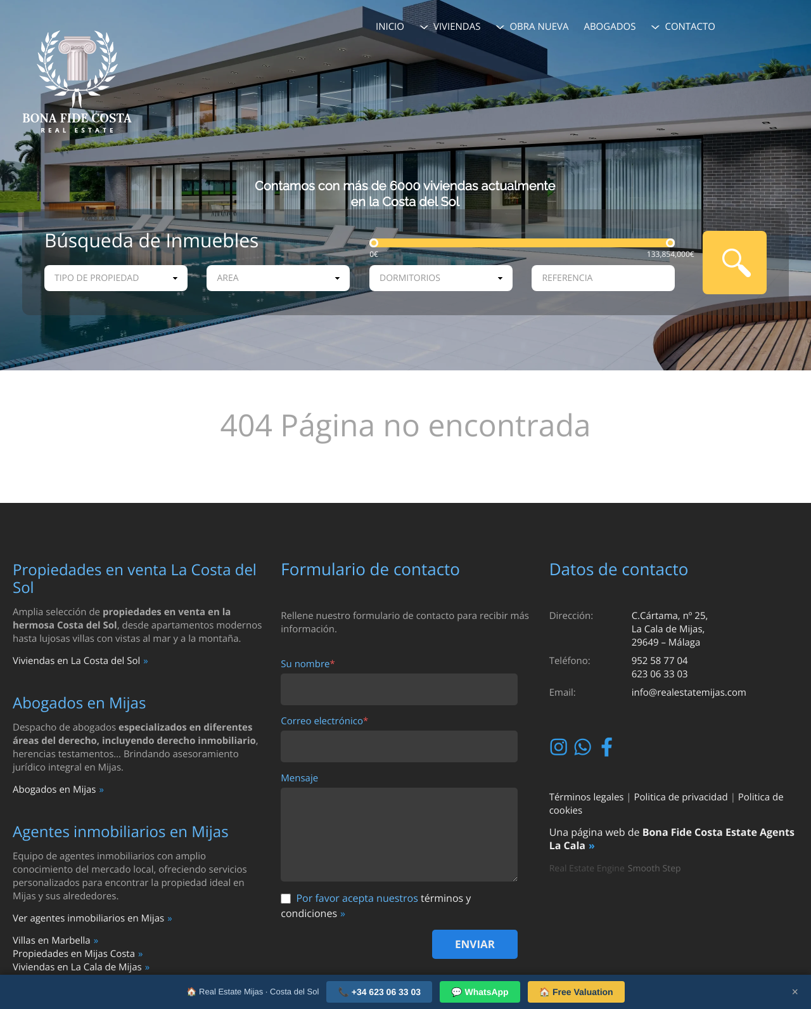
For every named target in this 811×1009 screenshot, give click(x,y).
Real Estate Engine (587, 869)
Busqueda (735, 262)
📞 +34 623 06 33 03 (379, 992)
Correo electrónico (324, 721)
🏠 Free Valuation (576, 992)
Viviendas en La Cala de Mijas (77, 967)
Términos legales (586, 797)
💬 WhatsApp (480, 992)
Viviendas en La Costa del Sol (76, 660)
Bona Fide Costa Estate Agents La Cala (672, 838)
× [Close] (794, 992)
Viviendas (457, 26)
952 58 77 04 (660, 660)
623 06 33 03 (660, 674)
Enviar (475, 944)
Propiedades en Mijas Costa (74, 953)
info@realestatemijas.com (689, 692)
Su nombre (308, 664)
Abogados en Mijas (54, 789)
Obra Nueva (538, 26)
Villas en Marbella (52, 940)
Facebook (608, 747)
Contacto (690, 26)
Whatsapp (584, 747)
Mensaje (299, 778)
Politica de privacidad (681, 797)
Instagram (560, 747)
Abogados (609, 26)
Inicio (390, 26)
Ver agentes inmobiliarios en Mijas (88, 918)
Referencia (567, 278)
